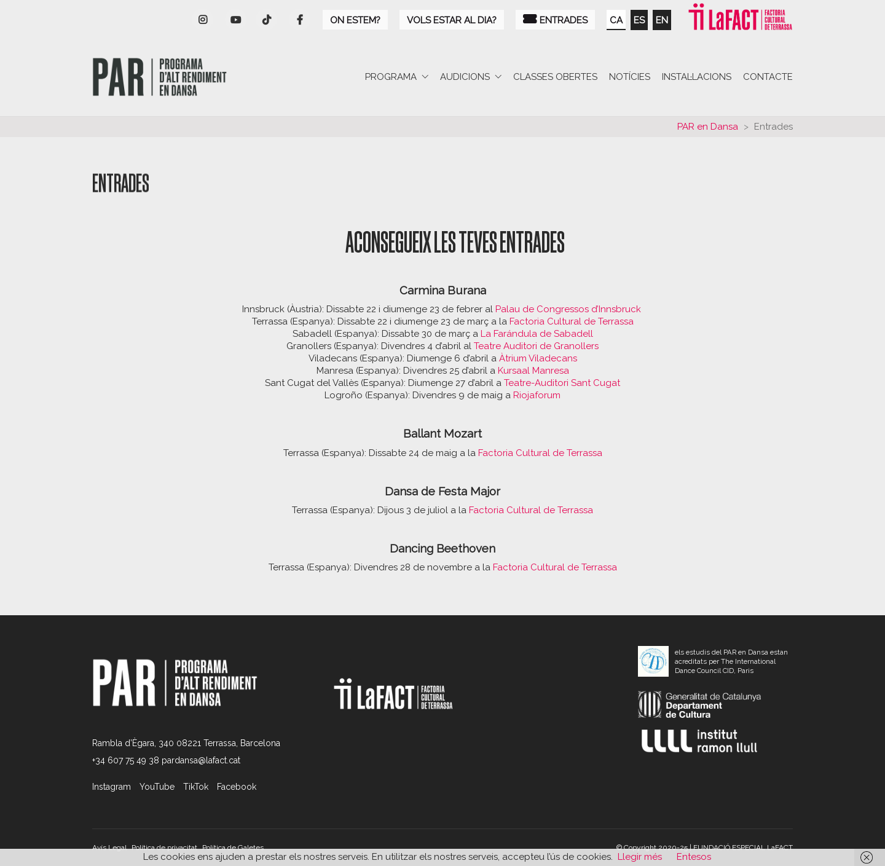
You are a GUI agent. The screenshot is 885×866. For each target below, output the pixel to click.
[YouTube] (235, 19)
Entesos (694, 856)
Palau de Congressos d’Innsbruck (569, 309)
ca (616, 20)
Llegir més (640, 856)
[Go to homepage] (159, 77)
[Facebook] (299, 19)
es (639, 20)
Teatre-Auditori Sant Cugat (562, 382)
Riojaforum (536, 395)
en (662, 20)
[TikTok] (195, 787)
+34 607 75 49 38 (125, 760)
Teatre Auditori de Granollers (536, 346)
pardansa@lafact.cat (201, 760)
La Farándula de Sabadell (537, 333)
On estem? (355, 20)
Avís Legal (109, 847)
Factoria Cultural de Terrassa (571, 321)
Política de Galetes (233, 847)
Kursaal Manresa (533, 370)
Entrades (555, 19)
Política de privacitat (164, 847)
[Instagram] (202, 19)
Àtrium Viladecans (538, 358)
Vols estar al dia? (452, 20)
